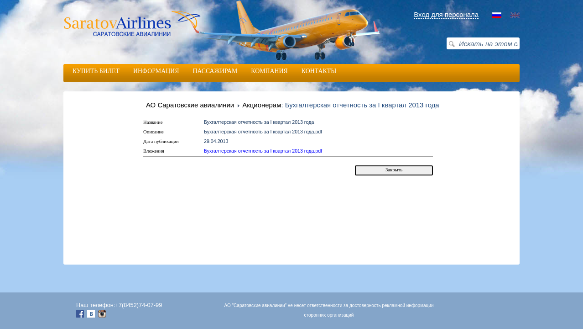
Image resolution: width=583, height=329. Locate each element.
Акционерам (261, 105)
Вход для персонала (446, 14)
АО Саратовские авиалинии (190, 105)
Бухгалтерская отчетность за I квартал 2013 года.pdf (263, 151)
